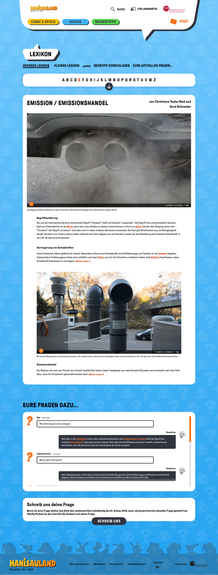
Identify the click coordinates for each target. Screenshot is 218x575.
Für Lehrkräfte (144, 9)
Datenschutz (116, 564)
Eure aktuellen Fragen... (153, 65)
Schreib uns (109, 521)
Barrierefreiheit (137, 564)
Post (179, 21)
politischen (81, 439)
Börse (70, 226)
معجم (87, 65)
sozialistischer (130, 439)
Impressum (99, 564)
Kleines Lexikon (66, 65)
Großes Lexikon (36, 65)
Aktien (138, 226)
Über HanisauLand (79, 564)
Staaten (155, 257)
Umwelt (162, 253)
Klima (101, 257)
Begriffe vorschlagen (112, 65)
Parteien (141, 439)
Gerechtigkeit (76, 442)
